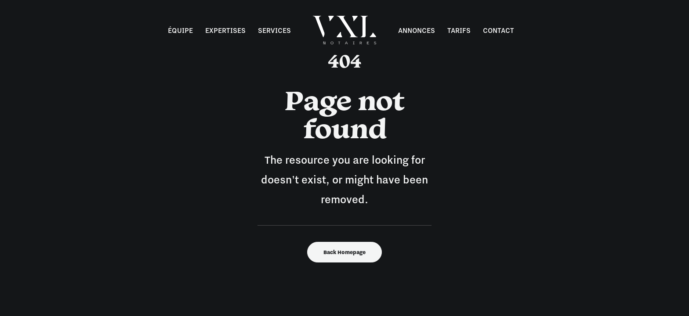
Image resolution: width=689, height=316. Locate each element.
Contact (498, 30)
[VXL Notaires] (344, 30)
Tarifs (459, 30)
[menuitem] (180, 30)
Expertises (225, 30)
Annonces (416, 30)
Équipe (180, 30)
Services (274, 30)
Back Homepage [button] (344, 252)
